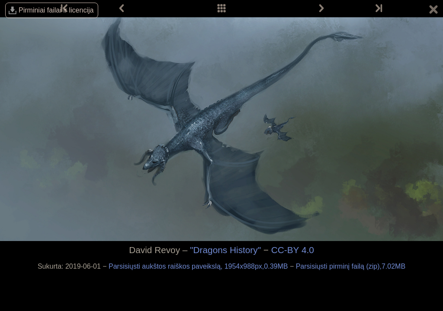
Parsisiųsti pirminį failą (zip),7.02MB (350, 266)
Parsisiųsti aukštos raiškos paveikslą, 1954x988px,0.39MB (199, 266)
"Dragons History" (225, 250)
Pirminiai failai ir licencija (56, 10)
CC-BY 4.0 (292, 250)
